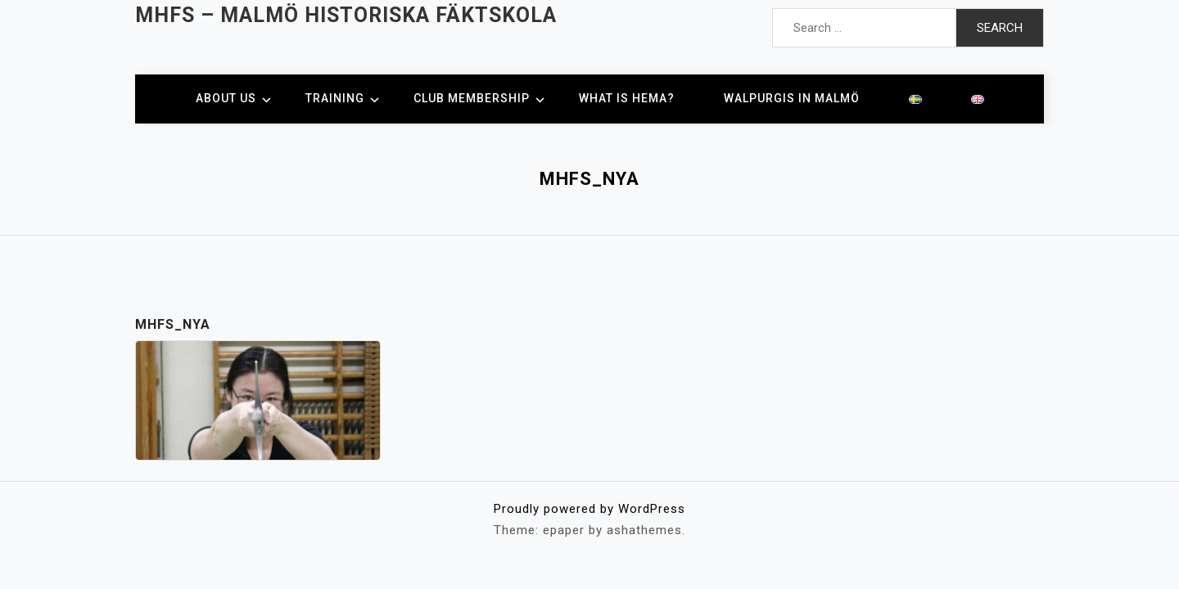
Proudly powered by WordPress (589, 508)
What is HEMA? (627, 98)
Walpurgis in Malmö (792, 98)
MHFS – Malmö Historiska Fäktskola (346, 15)
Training (334, 98)
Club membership (471, 98)
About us (226, 98)
